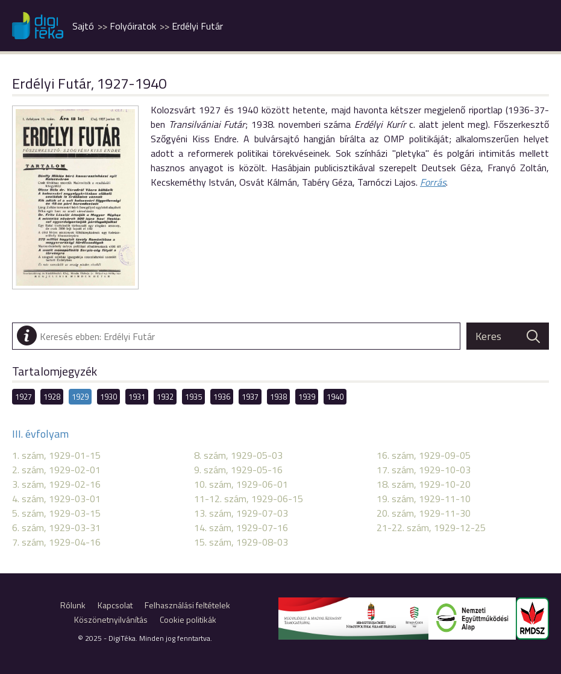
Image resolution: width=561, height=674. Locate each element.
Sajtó (83, 26)
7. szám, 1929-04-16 (56, 542)
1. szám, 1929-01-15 (56, 455)
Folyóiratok (133, 26)
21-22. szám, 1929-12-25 (431, 527)
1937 (250, 397)
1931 (136, 397)
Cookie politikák (188, 619)
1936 (221, 397)
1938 (278, 397)
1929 (80, 397)
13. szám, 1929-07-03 (241, 513)
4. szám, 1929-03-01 (56, 498)
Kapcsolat (115, 605)
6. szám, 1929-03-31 (56, 527)
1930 (108, 397)
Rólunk (73, 605)
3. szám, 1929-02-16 (56, 484)
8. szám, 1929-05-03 (238, 455)
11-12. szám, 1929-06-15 (248, 498)
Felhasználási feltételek (187, 605)
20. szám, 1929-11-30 (424, 513)
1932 (165, 397)
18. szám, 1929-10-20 (424, 484)
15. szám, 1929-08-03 (241, 542)
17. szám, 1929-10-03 (424, 469)
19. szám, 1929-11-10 (424, 498)
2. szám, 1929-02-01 (56, 469)
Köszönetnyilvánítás (111, 619)
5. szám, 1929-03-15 (56, 513)
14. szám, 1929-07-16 (241, 527)
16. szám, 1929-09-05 (424, 455)
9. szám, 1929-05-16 (238, 469)
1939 (306, 397)
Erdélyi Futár (197, 26)
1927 (23, 397)
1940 (335, 397)
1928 (51, 397)
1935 (193, 397)
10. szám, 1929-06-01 (241, 484)
